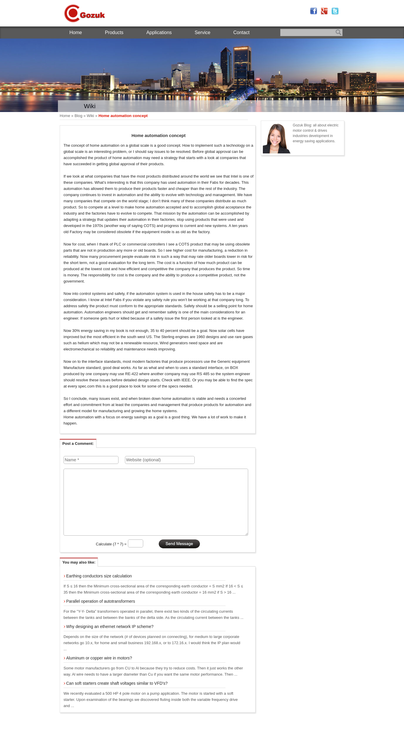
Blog (78, 115)
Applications (159, 32)
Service (202, 32)
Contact (241, 32)
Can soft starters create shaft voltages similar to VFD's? (117, 683)
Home (75, 32)
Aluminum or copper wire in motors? (99, 658)
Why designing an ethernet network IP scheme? (109, 626)
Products (114, 32)
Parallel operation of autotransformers (100, 601)
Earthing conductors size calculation (99, 576)
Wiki (90, 115)
